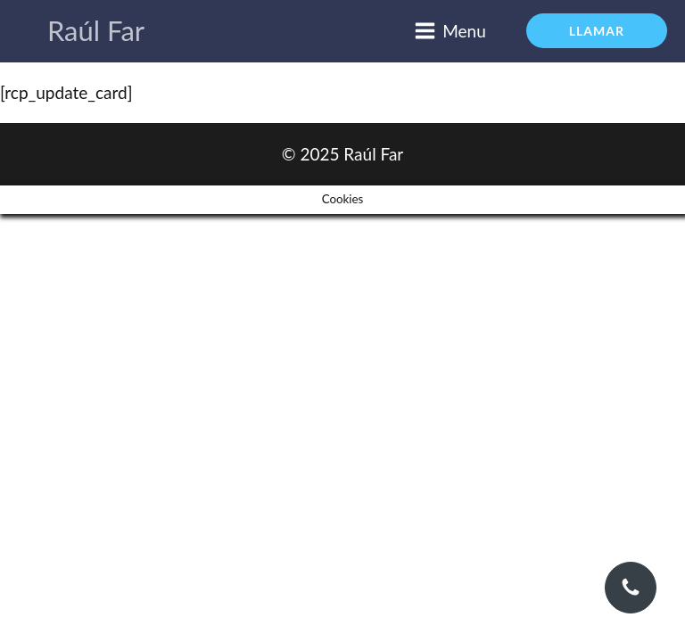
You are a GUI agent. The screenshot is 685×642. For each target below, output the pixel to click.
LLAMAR (596, 30)
